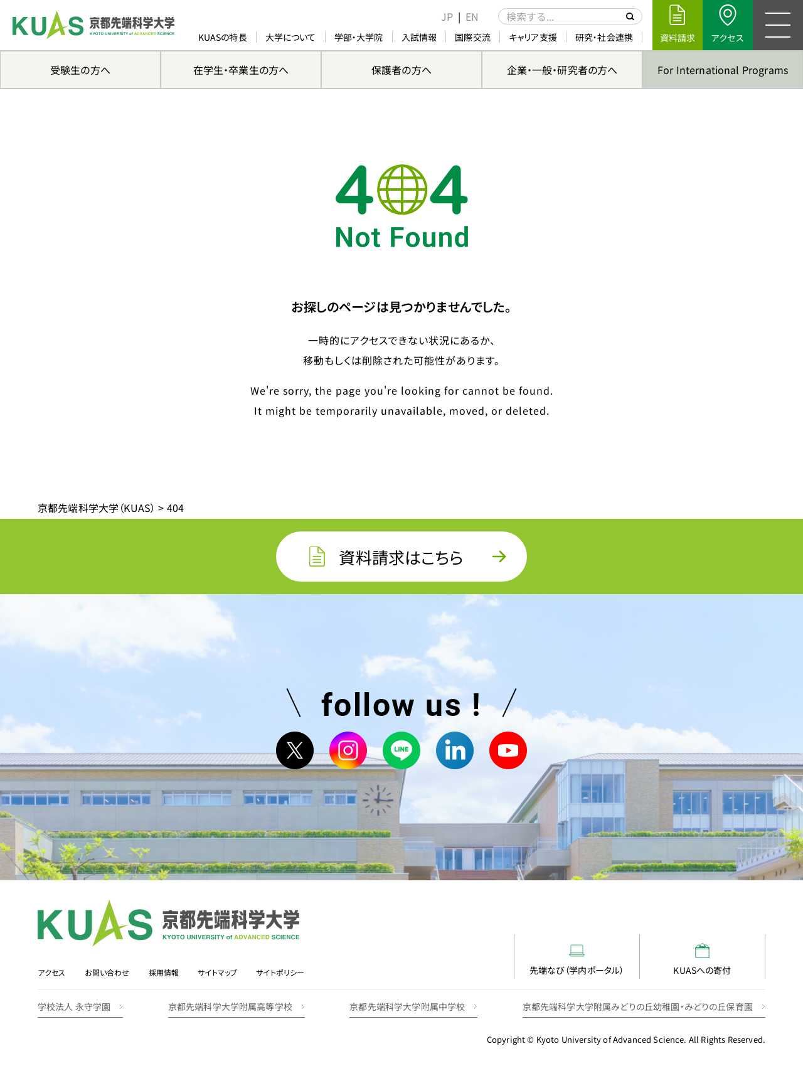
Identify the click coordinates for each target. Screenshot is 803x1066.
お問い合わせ (107, 972)
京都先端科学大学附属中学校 (407, 1006)
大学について (290, 37)
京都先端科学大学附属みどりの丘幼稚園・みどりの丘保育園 (638, 1006)
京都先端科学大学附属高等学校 (230, 1006)
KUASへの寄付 (702, 959)
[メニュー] (778, 25)
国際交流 (473, 37)
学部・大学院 (358, 37)
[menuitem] (447, 16)
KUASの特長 (222, 37)
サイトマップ (217, 972)
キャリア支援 (533, 37)
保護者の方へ (401, 69)
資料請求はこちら (401, 556)
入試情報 (419, 37)
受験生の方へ (80, 69)
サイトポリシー (280, 972)
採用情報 (164, 972)
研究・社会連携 (604, 37)
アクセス (52, 972)
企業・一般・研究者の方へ (562, 69)
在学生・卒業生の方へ (241, 69)
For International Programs (722, 69)
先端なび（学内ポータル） (577, 959)
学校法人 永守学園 (74, 1006)
